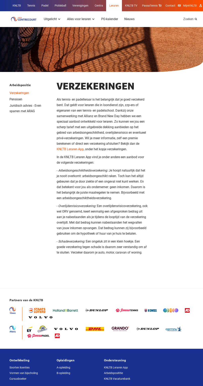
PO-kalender (109, 19)
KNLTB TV (131, 5)
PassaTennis (152, 5)
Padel (44, 5)
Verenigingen (80, 5)
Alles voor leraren (79, 19)
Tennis (31, 5)
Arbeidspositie (20, 85)
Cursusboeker (17, 378)
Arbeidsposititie (113, 373)
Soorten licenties (19, 367)
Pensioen (15, 99)
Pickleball (60, 5)
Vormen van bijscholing (23, 373)
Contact (170, 5)
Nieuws (129, 19)
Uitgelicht (50, 19)
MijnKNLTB (190, 5)
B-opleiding (63, 373)
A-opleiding (63, 367)
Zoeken (188, 19)
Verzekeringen (19, 93)
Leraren (114, 5)
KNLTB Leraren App (70, 149)
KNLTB (17, 5)
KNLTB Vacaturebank (117, 378)
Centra (99, 5)
